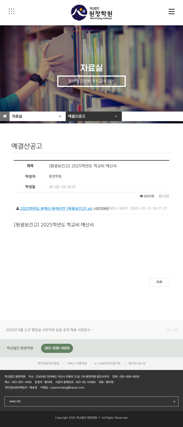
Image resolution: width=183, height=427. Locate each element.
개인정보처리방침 (48, 363)
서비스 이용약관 (77, 363)
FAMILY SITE (15, 401)
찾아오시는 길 (137, 363)
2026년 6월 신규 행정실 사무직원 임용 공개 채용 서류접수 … (50, 330)
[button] (11, 11)
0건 (164, 196)
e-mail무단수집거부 (108, 363)
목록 (159, 282)
